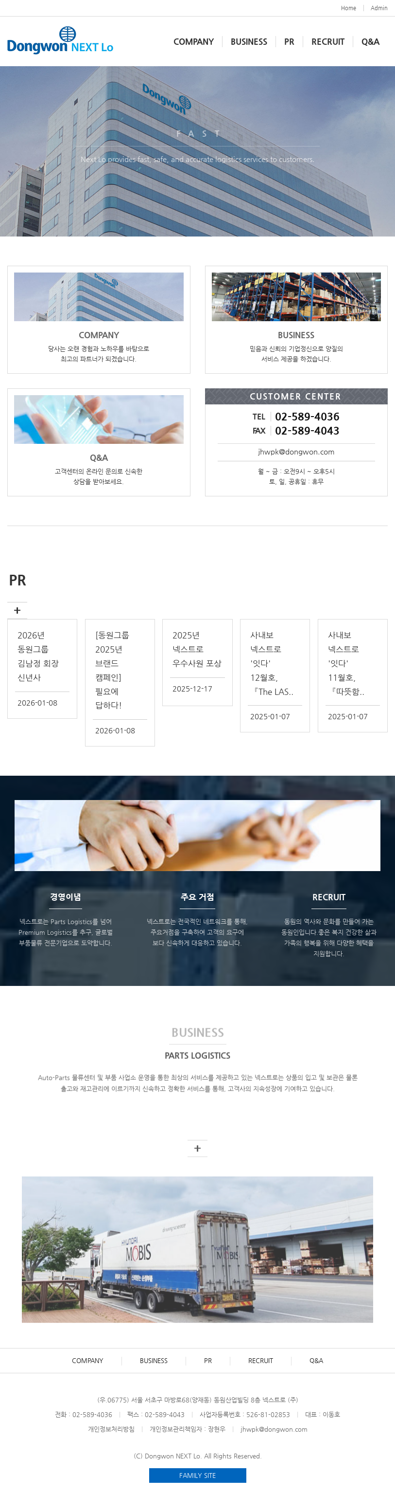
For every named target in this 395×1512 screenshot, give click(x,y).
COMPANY (87, 1360)
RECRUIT (327, 41)
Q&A (370, 41)
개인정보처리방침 (111, 1429)
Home (348, 8)
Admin (379, 8)
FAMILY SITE (197, 1475)
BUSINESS (249, 41)
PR (289, 41)
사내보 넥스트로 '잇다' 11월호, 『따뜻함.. (346, 663)
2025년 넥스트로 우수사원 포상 (197, 649)
